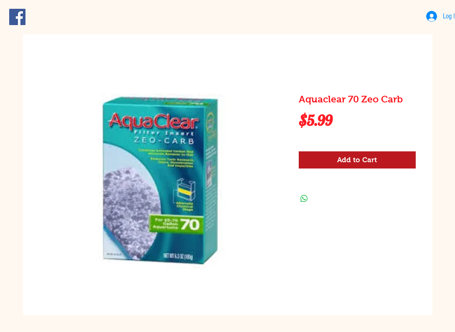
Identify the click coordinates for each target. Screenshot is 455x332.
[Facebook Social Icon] (17, 17)
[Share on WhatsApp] (304, 199)
